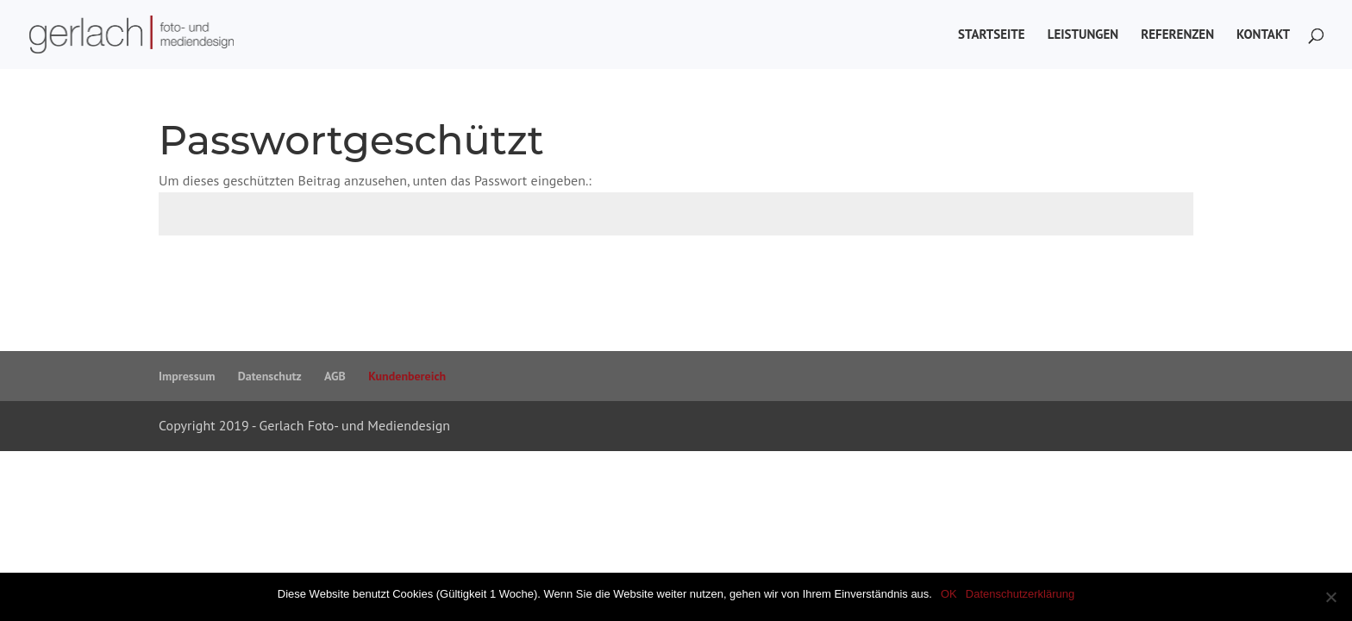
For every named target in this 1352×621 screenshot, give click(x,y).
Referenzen (1177, 35)
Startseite (991, 35)
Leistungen (1083, 35)
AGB (335, 376)
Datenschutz (270, 376)
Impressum (187, 376)
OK (949, 593)
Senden (1146, 278)
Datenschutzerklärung (1020, 593)
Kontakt (1263, 35)
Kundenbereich (407, 376)
